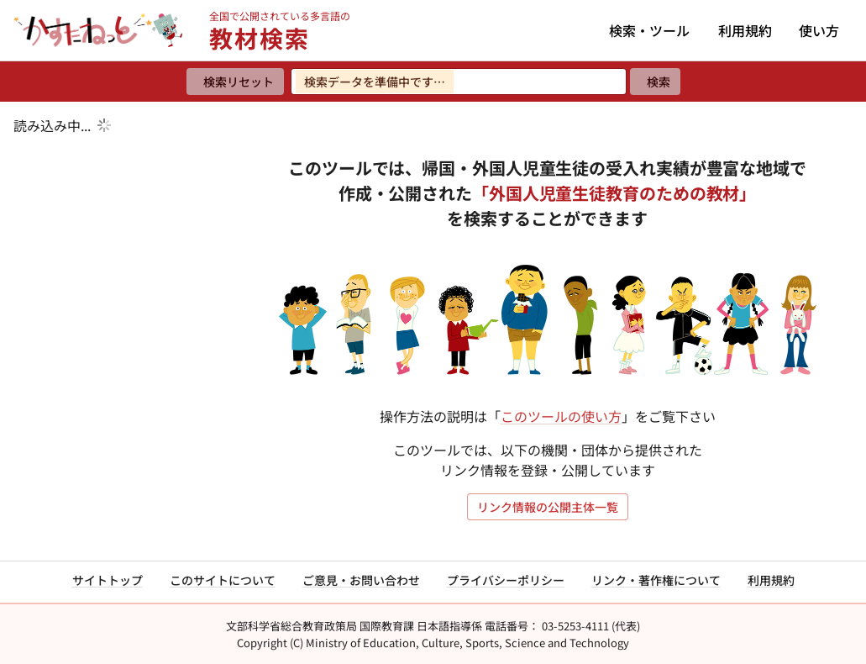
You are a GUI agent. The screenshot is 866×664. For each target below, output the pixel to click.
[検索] (655, 81)
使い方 (819, 30)
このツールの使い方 (561, 416)
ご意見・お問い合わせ (361, 580)
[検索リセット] (235, 81)
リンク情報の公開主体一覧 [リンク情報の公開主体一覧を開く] (547, 506)
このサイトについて (223, 580)
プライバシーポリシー (505, 580)
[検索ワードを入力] (458, 81)
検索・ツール (649, 30)
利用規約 (745, 30)
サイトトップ (107, 580)
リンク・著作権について (656, 580)
